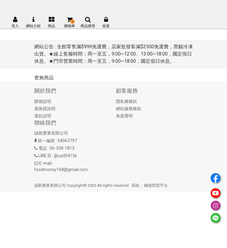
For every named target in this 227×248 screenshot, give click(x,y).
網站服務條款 (128, 108)
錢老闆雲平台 (156, 185)
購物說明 (42, 101)
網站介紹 (33, 22)
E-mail (45, 163)
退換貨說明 (44, 108)
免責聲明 (124, 115)
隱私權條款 (126, 101)
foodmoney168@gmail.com (61, 169)
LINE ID (44, 155)
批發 (106, 22)
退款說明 (42, 115)
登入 (15, 22)
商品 (51, 22)
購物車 (69, 22)
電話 (42, 148)
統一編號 (46, 140)
